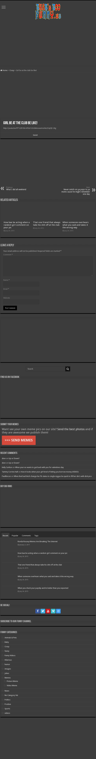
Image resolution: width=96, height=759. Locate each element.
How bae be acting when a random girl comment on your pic (17, 225)
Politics (7, 700)
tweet (35, 135)
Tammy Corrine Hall (10, 472)
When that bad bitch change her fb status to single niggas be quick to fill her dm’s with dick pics (53, 476)
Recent (5, 536)
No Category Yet (11, 695)
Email (6, 289)
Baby (7, 642)
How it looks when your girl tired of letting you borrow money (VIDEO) (50, 472)
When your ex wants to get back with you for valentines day (39, 467)
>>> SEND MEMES (19, 440)
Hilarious (8, 660)
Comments (26, 536)
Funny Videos (10, 655)
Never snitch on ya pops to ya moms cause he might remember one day (75, 190)
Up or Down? (14, 458)
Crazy (11, 70)
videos (7, 713)
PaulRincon (6, 476)
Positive (8, 704)
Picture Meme (12, 681)
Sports (7, 709)
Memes (8, 678)
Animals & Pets (11, 638)
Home (3, 70)
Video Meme (12, 685)
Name (6, 280)
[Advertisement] (48, 43)
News (7, 691)
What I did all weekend (21, 188)
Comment (8, 255)
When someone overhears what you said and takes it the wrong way (76, 225)
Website (6, 298)
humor (7, 664)
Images (8, 669)
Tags (36, 536)
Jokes (7, 673)
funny (7, 651)
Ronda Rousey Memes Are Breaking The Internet (37, 541)
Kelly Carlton (7, 467)
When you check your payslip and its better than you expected (43, 588)
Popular (15, 536)
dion (4, 458)
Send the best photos (71, 429)
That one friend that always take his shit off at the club (46, 223)
